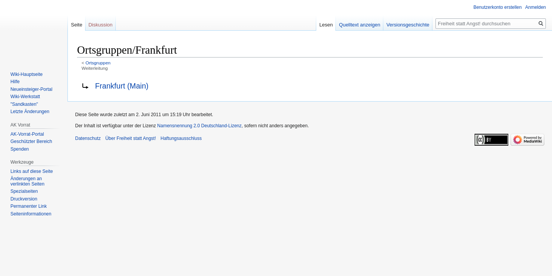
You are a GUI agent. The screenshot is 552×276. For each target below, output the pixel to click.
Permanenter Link (28, 206)
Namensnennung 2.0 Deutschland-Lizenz (199, 125)
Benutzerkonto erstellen (497, 7)
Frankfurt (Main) (121, 86)
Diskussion (101, 25)
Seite (76, 25)
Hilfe (15, 81)
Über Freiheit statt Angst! (130, 138)
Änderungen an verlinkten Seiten (27, 181)
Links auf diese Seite (31, 171)
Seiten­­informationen (30, 214)
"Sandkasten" (24, 104)
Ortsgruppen (97, 62)
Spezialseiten (24, 191)
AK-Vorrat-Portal (27, 134)
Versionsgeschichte (407, 25)
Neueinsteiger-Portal (31, 89)
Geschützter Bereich (31, 141)
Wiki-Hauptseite (26, 74)
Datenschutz (88, 138)
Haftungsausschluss (181, 138)
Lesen (326, 25)
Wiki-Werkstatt (25, 96)
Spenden (19, 149)
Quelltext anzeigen (359, 25)
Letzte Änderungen (29, 111)
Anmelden (535, 7)
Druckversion (23, 199)
